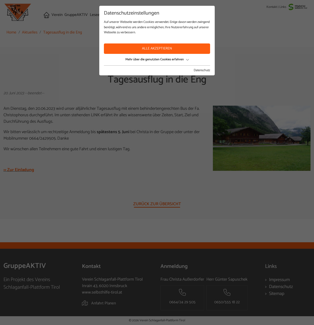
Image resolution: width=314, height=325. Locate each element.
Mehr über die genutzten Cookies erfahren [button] (157, 59)
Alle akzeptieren (157, 48)
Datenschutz (202, 70)
